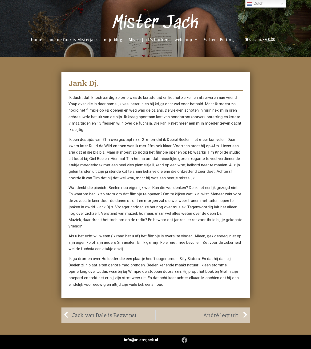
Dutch (255, 4)
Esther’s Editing (218, 39)
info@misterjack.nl (141, 339)
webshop (186, 39)
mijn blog (113, 39)
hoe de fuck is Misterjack (73, 39)
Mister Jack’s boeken (149, 39)
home (36, 39)
